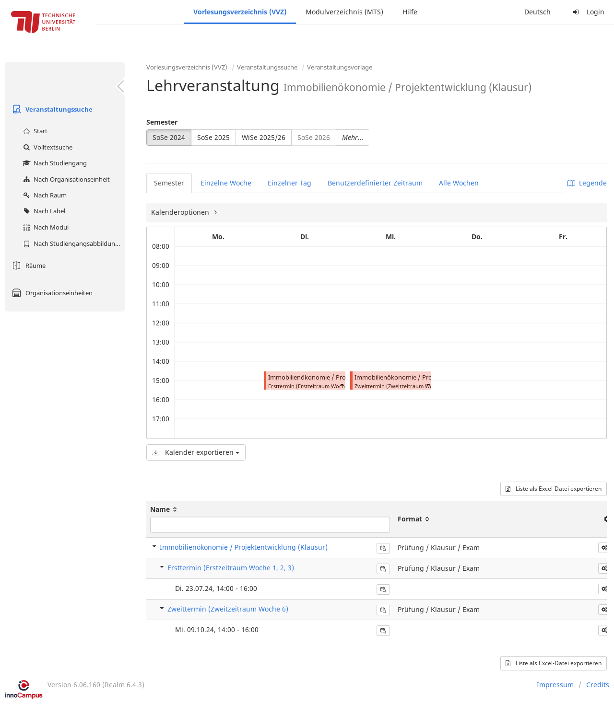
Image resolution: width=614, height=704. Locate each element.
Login (587, 11)
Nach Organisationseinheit (65, 179)
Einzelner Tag (289, 182)
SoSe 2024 (169, 137)
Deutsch (537, 11)
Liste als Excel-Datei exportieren (554, 489)
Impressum (555, 684)
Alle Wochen (459, 182)
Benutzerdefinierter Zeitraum (375, 182)
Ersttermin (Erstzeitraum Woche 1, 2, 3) (230, 567)
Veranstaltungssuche (51, 109)
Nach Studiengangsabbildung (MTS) (73, 243)
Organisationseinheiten (51, 293)
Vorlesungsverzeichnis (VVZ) (239, 11)
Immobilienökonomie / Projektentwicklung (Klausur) (343, 377)
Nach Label (43, 211)
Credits (597, 684)
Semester (161, 122)
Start (34, 131)
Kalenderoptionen (181, 212)
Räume (28, 265)
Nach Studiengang (54, 163)
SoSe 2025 (213, 137)
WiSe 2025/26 (263, 137)
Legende (587, 182)
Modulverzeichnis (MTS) (344, 11)
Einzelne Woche (226, 182)
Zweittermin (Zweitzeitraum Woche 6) (227, 608)
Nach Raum (44, 195)
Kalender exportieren (196, 452)
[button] (341, 384)
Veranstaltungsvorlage (339, 67)
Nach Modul (45, 227)
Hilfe (409, 11)
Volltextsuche (46, 147)
